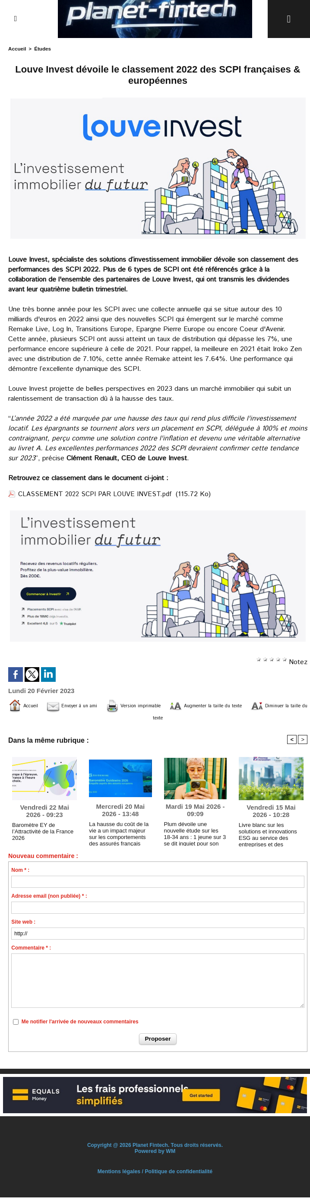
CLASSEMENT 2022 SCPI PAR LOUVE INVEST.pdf (97, 494)
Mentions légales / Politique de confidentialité (155, 1174)
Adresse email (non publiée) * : (49, 899)
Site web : (23, 924)
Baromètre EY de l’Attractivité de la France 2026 (40, 833)
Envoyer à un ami (95, 705)
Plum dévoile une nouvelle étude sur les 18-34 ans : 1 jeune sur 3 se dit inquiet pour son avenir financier (194, 834)
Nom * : (20, 873)
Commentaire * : (31, 950)
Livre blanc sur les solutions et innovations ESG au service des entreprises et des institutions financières (270, 835)
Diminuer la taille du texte (170, 718)
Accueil (16, 48)
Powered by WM (155, 1154)
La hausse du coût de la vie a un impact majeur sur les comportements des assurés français (119, 834)
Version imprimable (173, 705)
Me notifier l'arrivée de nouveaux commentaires (80, 1024)
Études (41, 48)
